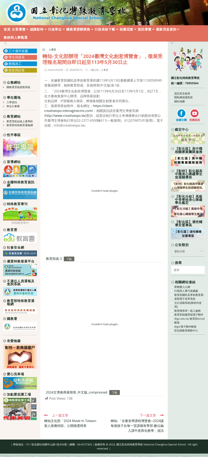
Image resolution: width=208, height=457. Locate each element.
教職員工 (15, 63)
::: (5, 43)
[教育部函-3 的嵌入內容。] (105, 191)
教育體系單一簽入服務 (187, 311)
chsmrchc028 (55, 70)
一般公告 (94, 70)
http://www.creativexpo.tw (65, 115)
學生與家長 (17, 57)
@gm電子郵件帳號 (185, 326)
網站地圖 (179, 101)
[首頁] (43, 49)
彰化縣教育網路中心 (186, 330)
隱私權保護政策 (183, 97)
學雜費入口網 (182, 287)
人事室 (104, 70)
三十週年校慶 (18, 51)
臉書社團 (181, 120)
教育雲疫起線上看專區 (19, 121)
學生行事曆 (13, 106)
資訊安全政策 (182, 93)
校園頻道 (194, 120)
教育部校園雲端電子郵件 (188, 314)
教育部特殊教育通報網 (19, 125)
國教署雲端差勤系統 (18, 87)
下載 (69, 259)
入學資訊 (11, 102)
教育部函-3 (54, 258)
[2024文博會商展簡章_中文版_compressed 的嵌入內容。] (105, 324)
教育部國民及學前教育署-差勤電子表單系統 (189, 297)
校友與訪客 (17, 70)
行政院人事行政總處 (186, 291)
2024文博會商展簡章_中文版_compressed (76, 392)
